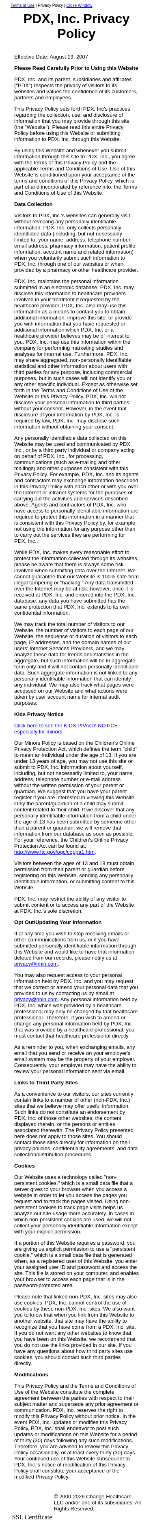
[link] (32, 1499)
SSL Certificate (32, 1517)
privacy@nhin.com (36, 964)
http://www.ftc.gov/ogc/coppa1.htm (54, 852)
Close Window (80, 5)
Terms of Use (22, 5)
